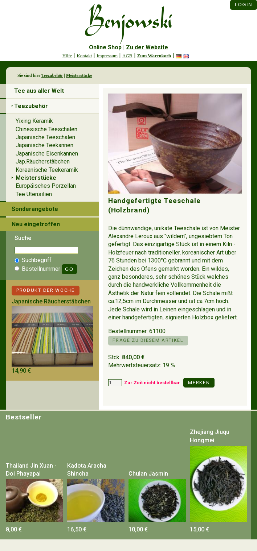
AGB (127, 55)
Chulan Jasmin (148, 473)
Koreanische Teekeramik (47, 169)
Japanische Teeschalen (45, 137)
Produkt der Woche (45, 290)
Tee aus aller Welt (39, 90)
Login (243, 4)
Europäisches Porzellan (46, 185)
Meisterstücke (79, 75)
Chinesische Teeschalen (46, 129)
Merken (199, 382)
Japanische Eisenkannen (47, 153)
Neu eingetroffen (36, 224)
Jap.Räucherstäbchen (43, 161)
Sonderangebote (35, 209)
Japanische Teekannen (44, 145)
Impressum (107, 55)
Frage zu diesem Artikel (148, 340)
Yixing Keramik (34, 120)
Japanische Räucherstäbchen (51, 301)
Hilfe (67, 55)
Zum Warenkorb (154, 55)
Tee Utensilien (34, 194)
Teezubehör (52, 75)
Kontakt (84, 55)
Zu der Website (147, 47)
